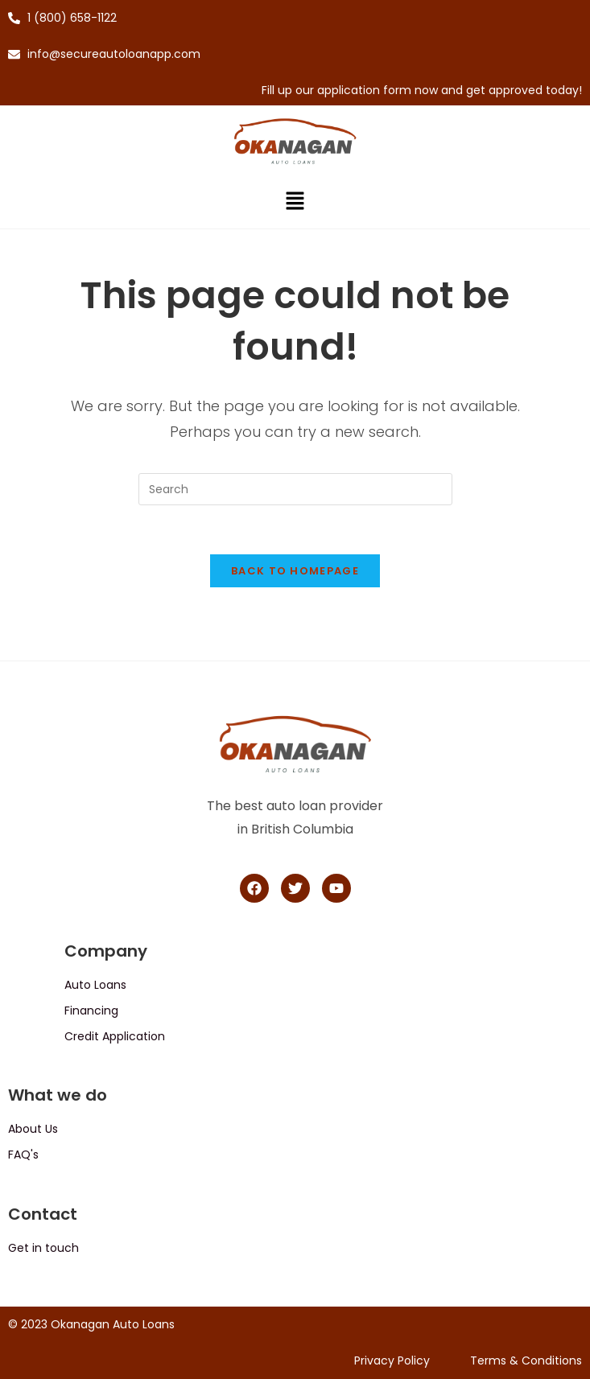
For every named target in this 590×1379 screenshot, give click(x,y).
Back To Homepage (295, 570)
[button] (294, 202)
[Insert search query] (295, 489)
